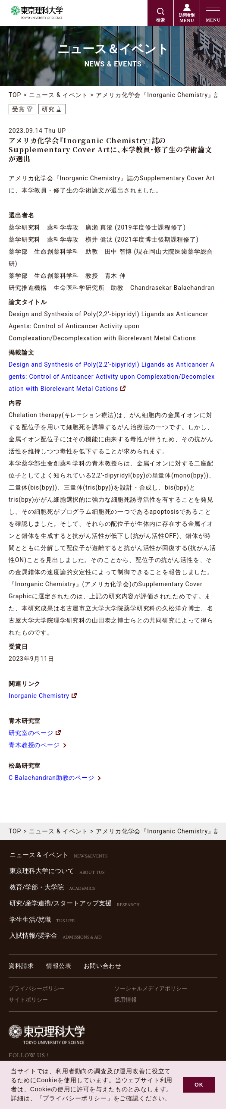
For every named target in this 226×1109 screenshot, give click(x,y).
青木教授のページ (38, 744)
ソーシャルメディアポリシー (150, 988)
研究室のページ (35, 732)
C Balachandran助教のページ (55, 777)
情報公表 (59, 965)
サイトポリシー (28, 999)
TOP (15, 94)
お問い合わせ (103, 965)
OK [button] (199, 1085)
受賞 (18, 109)
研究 (48, 109)
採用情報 (125, 999)
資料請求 (21, 965)
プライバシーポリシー (37, 988)
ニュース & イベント (58, 94)
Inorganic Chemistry (43, 695)
